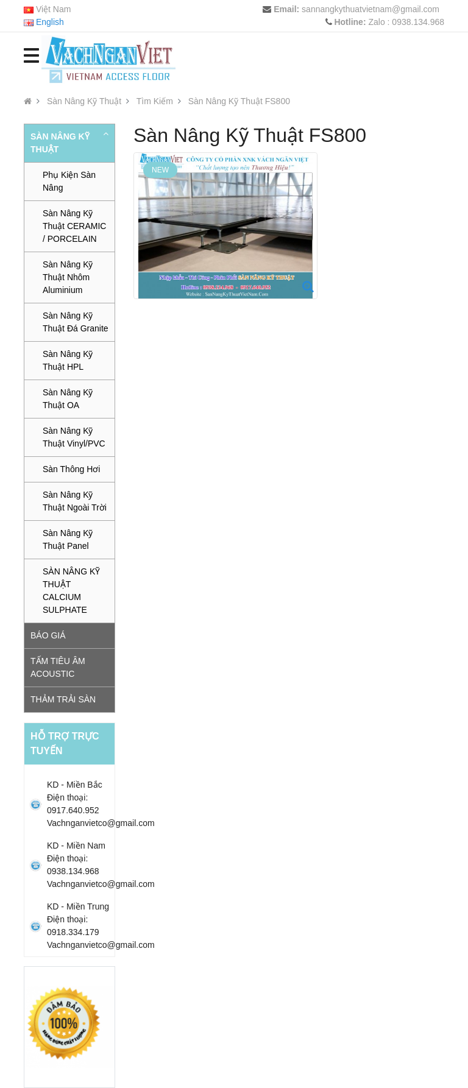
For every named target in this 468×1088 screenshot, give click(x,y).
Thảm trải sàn (63, 699)
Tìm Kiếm (154, 101)
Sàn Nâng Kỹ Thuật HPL (68, 360)
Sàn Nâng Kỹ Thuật (84, 101)
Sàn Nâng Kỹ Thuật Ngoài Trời (75, 501)
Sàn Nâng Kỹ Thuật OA (68, 398)
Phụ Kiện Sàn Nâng (69, 181)
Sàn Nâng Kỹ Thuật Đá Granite (75, 322)
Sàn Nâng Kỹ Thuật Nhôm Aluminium (68, 277)
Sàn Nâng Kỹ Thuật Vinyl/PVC (74, 437)
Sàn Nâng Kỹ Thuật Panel (68, 539)
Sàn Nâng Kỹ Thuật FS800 (239, 101)
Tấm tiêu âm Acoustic (57, 667)
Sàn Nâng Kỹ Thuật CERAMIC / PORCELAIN (74, 226)
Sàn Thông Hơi (71, 469)
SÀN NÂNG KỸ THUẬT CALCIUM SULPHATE (71, 591)
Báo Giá (48, 635)
